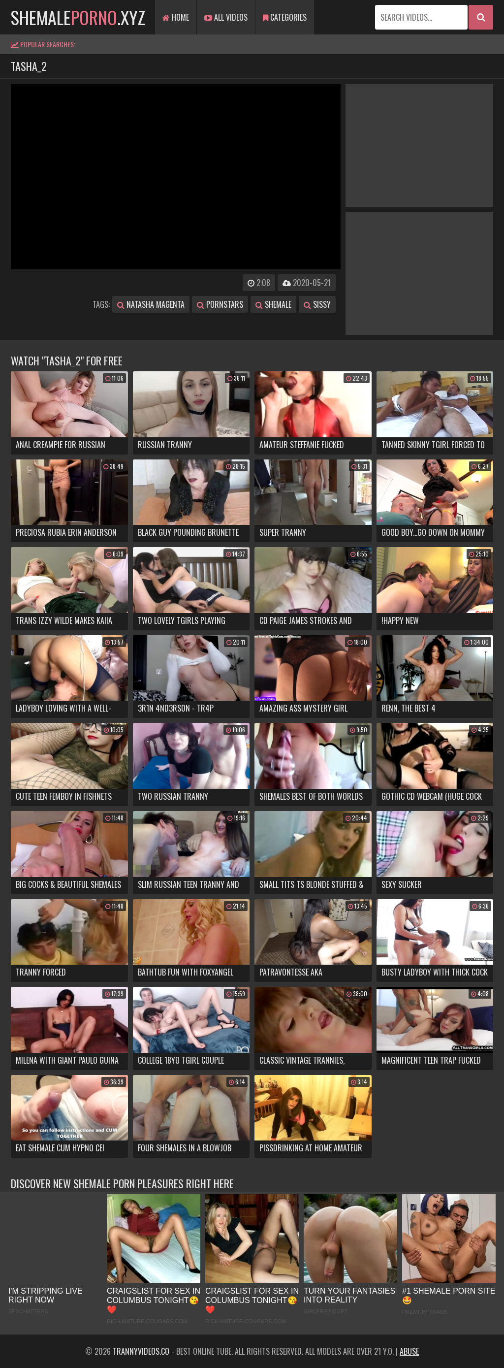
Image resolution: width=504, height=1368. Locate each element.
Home (175, 17)
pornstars (220, 304)
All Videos (226, 17)
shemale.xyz (78, 17)
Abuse (409, 1351)
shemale (273, 304)
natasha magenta (151, 304)
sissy (317, 304)
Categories (285, 17)
